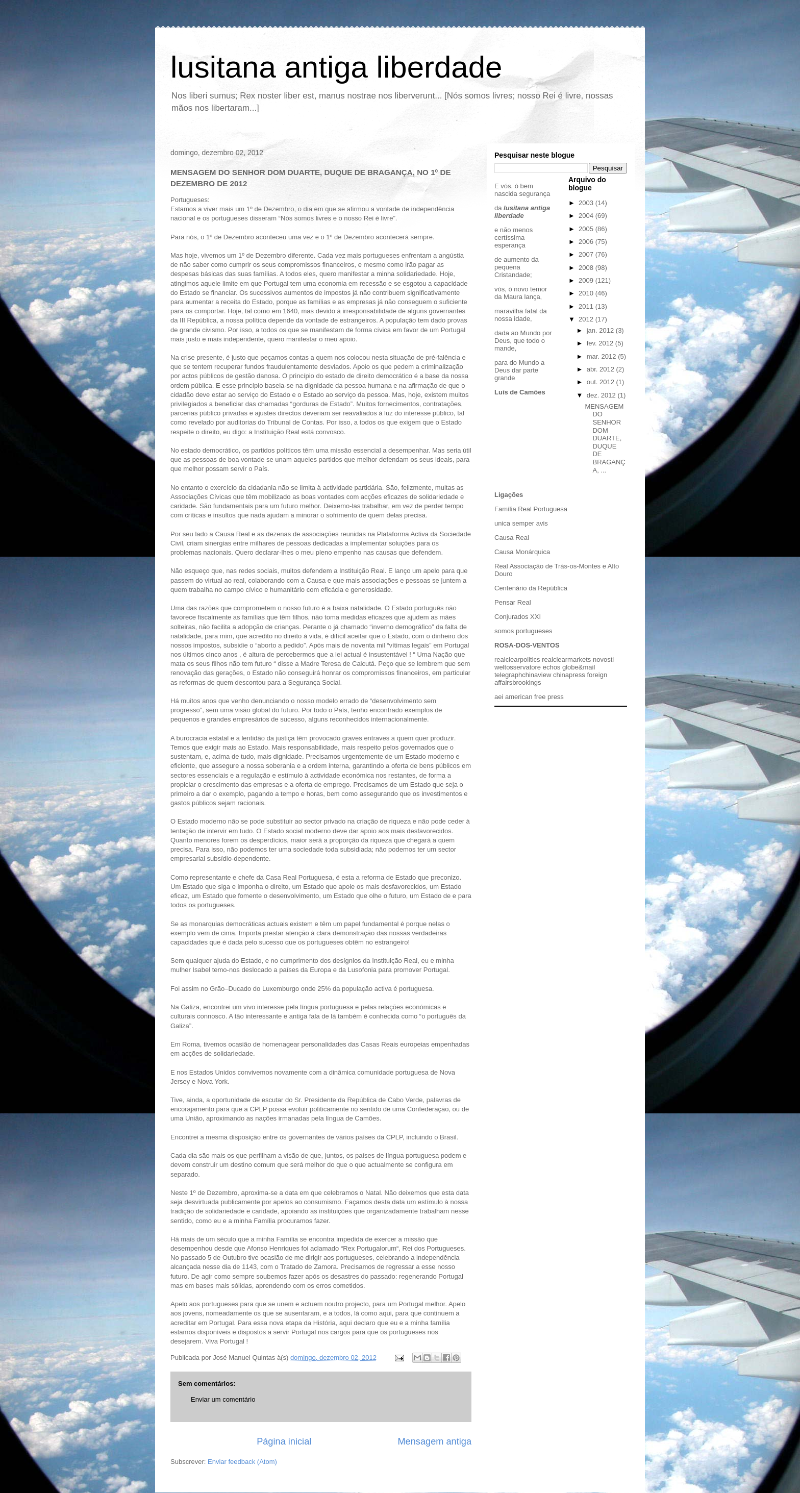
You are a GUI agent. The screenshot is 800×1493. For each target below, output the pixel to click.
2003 (587, 203)
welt (500, 667)
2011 (587, 306)
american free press (534, 697)
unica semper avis (521, 523)
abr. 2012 (601, 369)
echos (552, 667)
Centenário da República (530, 588)
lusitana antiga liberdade (336, 67)
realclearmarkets (566, 659)
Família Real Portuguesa (530, 509)
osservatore (523, 667)
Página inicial (284, 1441)
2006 (587, 241)
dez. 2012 (602, 395)
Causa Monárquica (522, 552)
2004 (587, 215)
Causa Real (511, 537)
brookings (526, 682)
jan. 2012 (601, 330)
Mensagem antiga (434, 1441)
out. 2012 (601, 382)
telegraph (508, 675)
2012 (587, 319)
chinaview (536, 675)
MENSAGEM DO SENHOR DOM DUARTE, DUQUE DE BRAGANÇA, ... (605, 438)
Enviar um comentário (223, 1399)
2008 (587, 267)
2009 (587, 280)
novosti (603, 659)
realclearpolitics (517, 659)
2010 (587, 293)
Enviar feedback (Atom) (242, 1461)
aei (498, 697)
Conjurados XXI (517, 616)
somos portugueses (523, 631)
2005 (587, 229)
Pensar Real (512, 602)
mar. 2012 (602, 356)
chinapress (569, 675)
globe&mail (578, 667)
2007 (587, 254)
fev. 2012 (601, 343)
